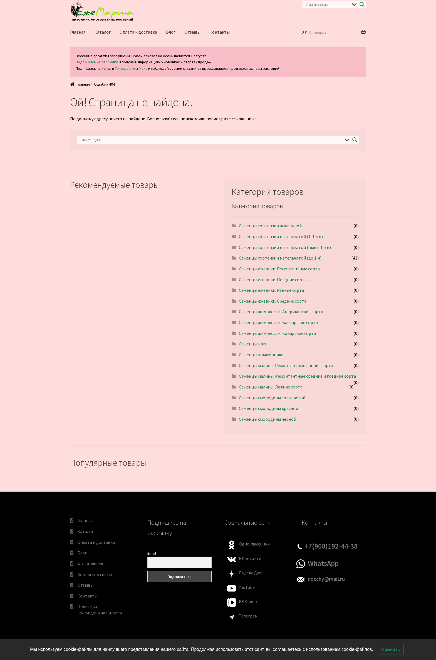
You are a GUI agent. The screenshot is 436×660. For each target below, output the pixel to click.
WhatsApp (323, 563)
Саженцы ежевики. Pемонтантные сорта (279, 269)
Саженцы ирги (253, 344)
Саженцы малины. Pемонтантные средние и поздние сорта (297, 376)
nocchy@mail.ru (326, 579)
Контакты (219, 32)
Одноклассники (254, 544)
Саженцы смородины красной (268, 408)
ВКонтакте (250, 558)
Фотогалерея (90, 563)
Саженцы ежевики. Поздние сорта (273, 279)
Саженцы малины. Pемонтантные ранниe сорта (286, 365)
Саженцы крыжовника (261, 354)
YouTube (247, 587)
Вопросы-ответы (94, 574)
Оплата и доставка (138, 32)
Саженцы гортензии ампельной (270, 225)
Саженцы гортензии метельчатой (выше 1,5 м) (285, 247)
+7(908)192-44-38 (331, 546)
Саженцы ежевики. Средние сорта (272, 301)
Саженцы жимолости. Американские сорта (281, 311)
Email (151, 553)
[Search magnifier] (362, 4)
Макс (143, 68)
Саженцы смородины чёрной (267, 419)
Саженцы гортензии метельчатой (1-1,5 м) (281, 236)
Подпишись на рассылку (97, 61)
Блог (170, 32)
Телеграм (123, 68)
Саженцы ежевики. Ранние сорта (271, 290)
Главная (77, 32)
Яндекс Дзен (251, 573)
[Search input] (327, 4)
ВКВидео (248, 601)
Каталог (102, 32)
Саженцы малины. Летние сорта (271, 387)
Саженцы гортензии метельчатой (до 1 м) (280, 258)
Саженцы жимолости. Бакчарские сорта (278, 322)
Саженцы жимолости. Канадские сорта (277, 333)
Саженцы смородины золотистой (272, 397)
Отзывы (192, 32)
